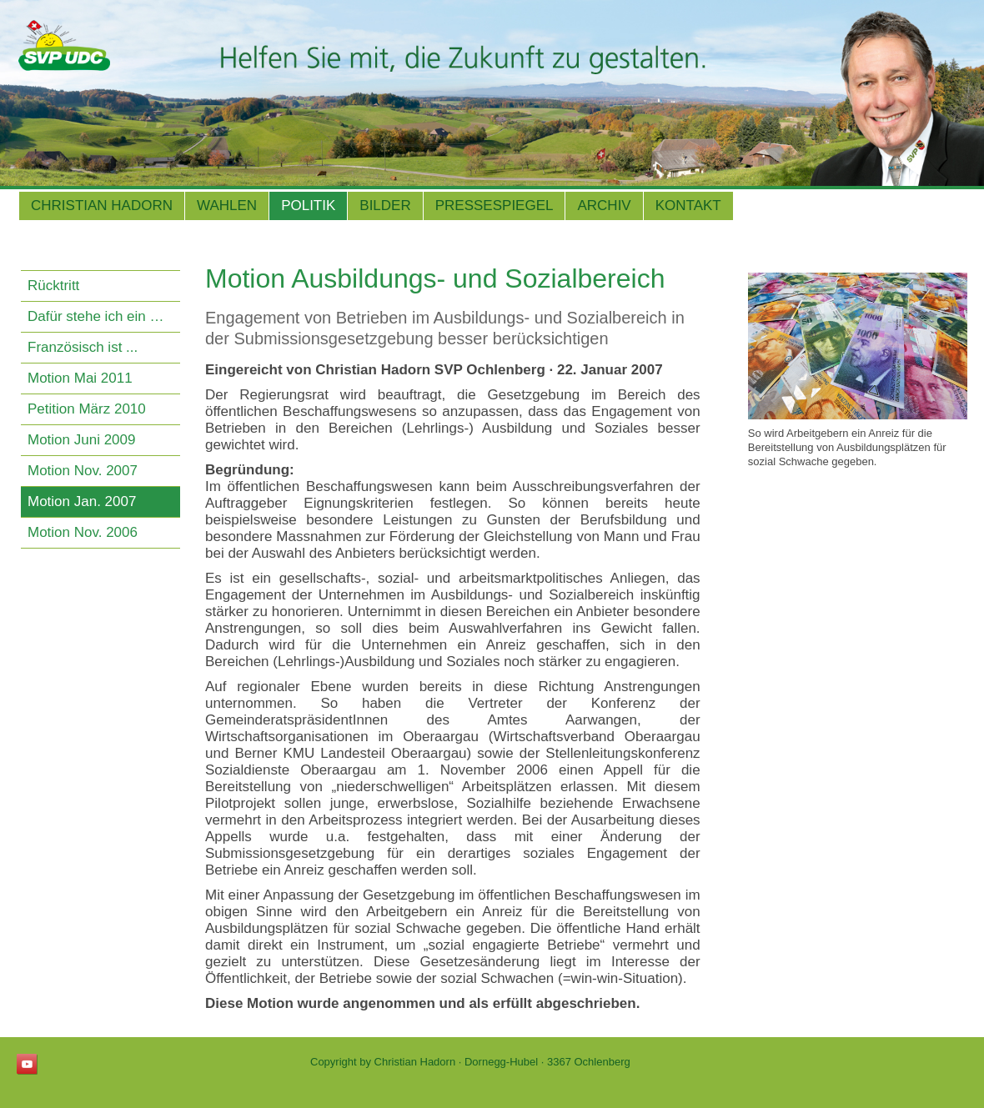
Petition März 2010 (87, 409)
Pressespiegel (494, 205)
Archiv (603, 205)
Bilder (384, 205)
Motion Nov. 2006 (83, 532)
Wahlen (227, 205)
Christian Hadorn (102, 205)
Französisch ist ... (83, 347)
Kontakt (688, 205)
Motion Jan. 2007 (82, 501)
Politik (308, 205)
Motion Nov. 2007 (83, 471)
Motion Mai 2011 (80, 378)
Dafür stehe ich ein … (95, 316)
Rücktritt (53, 285)
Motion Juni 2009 (81, 440)
